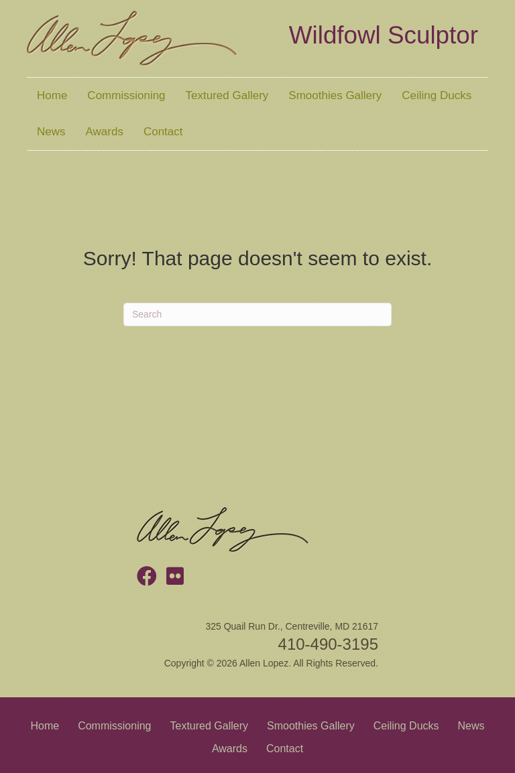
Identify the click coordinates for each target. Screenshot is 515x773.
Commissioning (126, 95)
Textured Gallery (227, 95)
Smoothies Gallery (335, 95)
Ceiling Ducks (436, 95)
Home (52, 95)
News (51, 131)
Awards (104, 131)
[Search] (257, 314)
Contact (163, 131)
